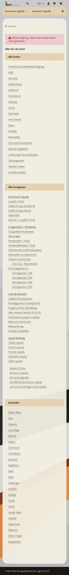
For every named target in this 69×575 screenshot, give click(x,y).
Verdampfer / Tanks (19, 240)
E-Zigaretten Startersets (21, 231)
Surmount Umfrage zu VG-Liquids (28, 386)
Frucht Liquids (16, 347)
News (11, 125)
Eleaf (11, 477)
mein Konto (14, 119)
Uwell (11, 500)
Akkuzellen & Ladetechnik (22, 254)
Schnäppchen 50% (22, 286)
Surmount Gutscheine (20, 142)
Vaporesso (14, 524)
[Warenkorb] (61, 3)
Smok (11, 506)
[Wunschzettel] (54, 3)
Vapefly (12, 518)
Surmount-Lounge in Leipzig (23, 317)
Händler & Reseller (18, 330)
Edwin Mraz (14, 412)
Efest (11, 471)
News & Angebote (18, 148)
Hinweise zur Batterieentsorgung (26, 66)
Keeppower (14, 541)
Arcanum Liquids (19, 372)
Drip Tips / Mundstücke (25, 263)
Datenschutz (15, 84)
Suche (11, 107)
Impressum (14, 95)
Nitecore (13, 529)
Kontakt (12, 131)
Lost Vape (13, 430)
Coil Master (14, 453)
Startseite (13, 113)
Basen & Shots (17, 368)
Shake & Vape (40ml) (19, 210)
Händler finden (16, 166)
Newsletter (14, 137)
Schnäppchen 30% (22, 282)
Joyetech (13, 459)
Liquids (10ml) (16, 201)
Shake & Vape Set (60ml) (21, 206)
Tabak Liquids (15, 342)
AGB (10, 72)
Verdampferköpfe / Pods (21, 245)
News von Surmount (19, 321)
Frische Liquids (16, 351)
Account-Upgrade (19, 377)
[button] (28, 3)
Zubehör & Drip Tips (19, 259)
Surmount (13, 447)
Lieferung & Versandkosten (23, 154)
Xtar (10, 418)
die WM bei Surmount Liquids (26, 382)
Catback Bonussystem (20, 298)
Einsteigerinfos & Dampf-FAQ (24, 303)
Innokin (12, 488)
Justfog (12, 494)
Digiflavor (13, 465)
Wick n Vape (15, 535)
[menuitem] (16, 11)
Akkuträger (14, 236)
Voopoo (12, 424)
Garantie (13, 78)
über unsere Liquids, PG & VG (24, 312)
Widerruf (13, 90)
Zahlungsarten (16, 160)
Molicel (12, 435)
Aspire (11, 441)
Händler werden (17, 172)
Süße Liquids (15, 361)
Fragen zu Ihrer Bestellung (22, 307)
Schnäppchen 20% (22, 277)
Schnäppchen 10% (22, 273)
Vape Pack (14, 215)
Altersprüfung (15, 326)
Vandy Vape (14, 512)
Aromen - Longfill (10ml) (21, 219)
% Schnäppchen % (18, 268)
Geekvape (13, 482)
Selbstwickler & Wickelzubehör (25, 250)
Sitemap (12, 101)
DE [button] (39, 3)
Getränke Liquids (17, 356)
